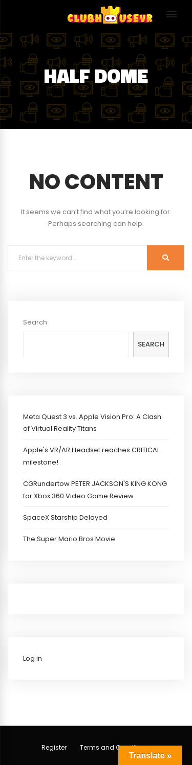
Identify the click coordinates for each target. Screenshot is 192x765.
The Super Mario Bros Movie (69, 539)
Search (35, 322)
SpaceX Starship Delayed (65, 517)
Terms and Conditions (115, 747)
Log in (32, 658)
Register (54, 747)
